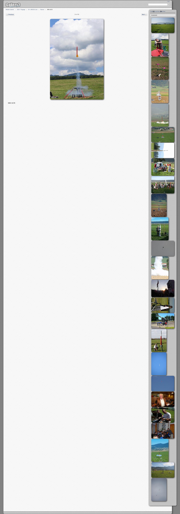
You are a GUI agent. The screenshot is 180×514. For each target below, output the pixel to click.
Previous (10, 15)
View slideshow (161, 11)
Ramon (42, 9)
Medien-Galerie (10, 9)
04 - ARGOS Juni (32, 9)
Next (144, 15)
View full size (153, 11)
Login (168, 1)
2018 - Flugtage (21, 9)
